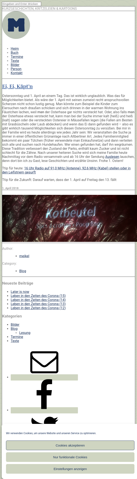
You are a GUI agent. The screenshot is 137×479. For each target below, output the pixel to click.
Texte (15, 61)
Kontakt (16, 73)
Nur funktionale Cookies (70, 457)
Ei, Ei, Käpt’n (17, 86)
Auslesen (112, 157)
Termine (17, 57)
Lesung (24, 333)
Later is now (20, 292)
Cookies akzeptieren (70, 445)
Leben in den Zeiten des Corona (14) (38, 300)
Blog (22, 271)
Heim (15, 49)
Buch (14, 53)
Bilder (15, 65)
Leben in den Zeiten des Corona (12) (38, 308)
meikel (24, 256)
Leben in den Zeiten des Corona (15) (38, 296)
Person (16, 69)
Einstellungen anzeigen (70, 469)
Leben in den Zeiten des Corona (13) (38, 304)
